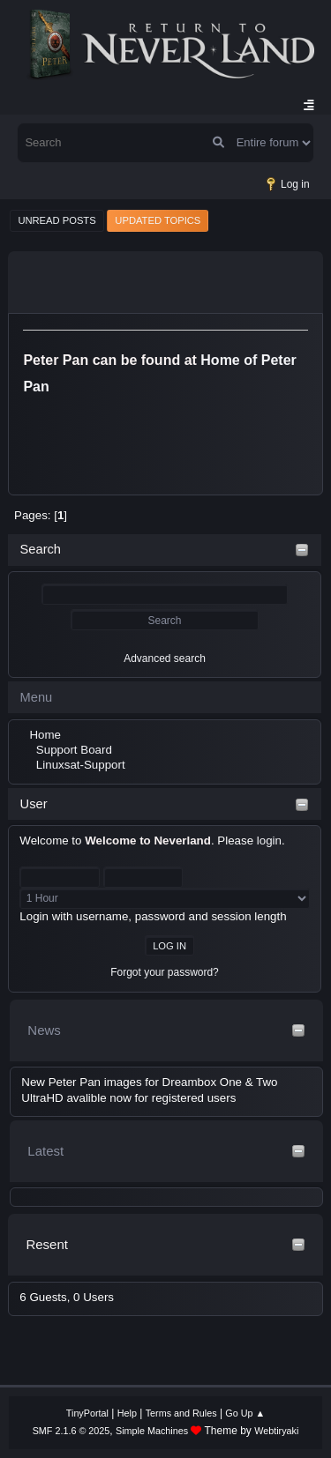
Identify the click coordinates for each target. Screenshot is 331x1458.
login (269, 840)
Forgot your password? (164, 972)
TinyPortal (87, 1413)
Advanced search (165, 658)
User (34, 804)
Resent (47, 1244)
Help (127, 1413)
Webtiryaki (276, 1430)
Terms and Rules (181, 1413)
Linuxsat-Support (80, 764)
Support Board (74, 749)
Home (45, 734)
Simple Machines (152, 1430)
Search (40, 549)
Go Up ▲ (245, 1413)
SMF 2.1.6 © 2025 (71, 1430)
